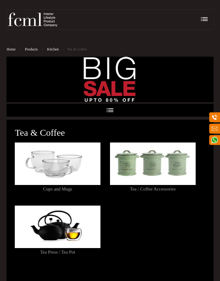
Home (10, 49)
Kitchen (53, 49)
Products (31, 49)
